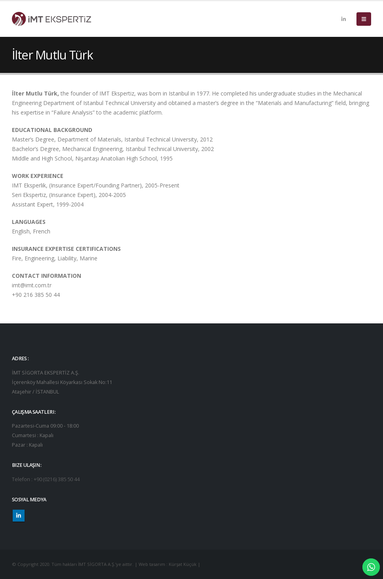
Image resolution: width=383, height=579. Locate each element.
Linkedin (19, 516)
